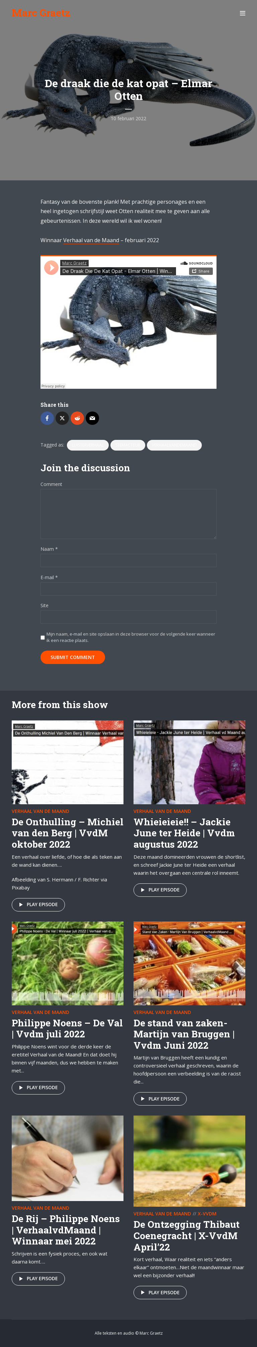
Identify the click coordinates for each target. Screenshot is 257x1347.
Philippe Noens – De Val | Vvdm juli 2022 (67, 1028)
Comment (51, 484)
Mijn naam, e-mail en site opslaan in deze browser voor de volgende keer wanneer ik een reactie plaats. (131, 637)
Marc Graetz (41, 12)
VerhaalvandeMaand (174, 445)
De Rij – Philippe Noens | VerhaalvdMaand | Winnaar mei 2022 (66, 1229)
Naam (49, 549)
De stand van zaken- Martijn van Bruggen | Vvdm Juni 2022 (184, 1034)
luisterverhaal (88, 445)
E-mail (49, 577)
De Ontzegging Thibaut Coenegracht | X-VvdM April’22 (187, 1235)
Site (44, 606)
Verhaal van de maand (40, 811)
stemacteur (127, 445)
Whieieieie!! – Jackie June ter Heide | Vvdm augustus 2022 (184, 833)
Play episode (37, 905)
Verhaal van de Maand (91, 240)
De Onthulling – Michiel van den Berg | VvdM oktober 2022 (67, 833)
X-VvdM (207, 1213)
